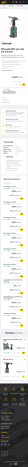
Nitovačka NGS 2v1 (8, 359)
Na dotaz (5, 376)
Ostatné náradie (20, 5)
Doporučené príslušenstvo (7, 70)
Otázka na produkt (6, 102)
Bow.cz (3, 5)
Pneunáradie (11, 5)
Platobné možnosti (5, 428)
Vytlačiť (3, 97)
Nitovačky (3, 8)
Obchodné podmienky (6, 416)
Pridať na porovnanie (9, 92)
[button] (17, 2)
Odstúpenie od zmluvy (6, 419)
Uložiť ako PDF (5, 100)
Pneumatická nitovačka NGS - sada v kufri (12, 340)
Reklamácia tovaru (5, 417)
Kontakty (3, 435)
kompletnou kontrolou (20, 112)
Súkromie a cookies (5, 437)
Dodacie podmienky (5, 426)
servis (21, 121)
